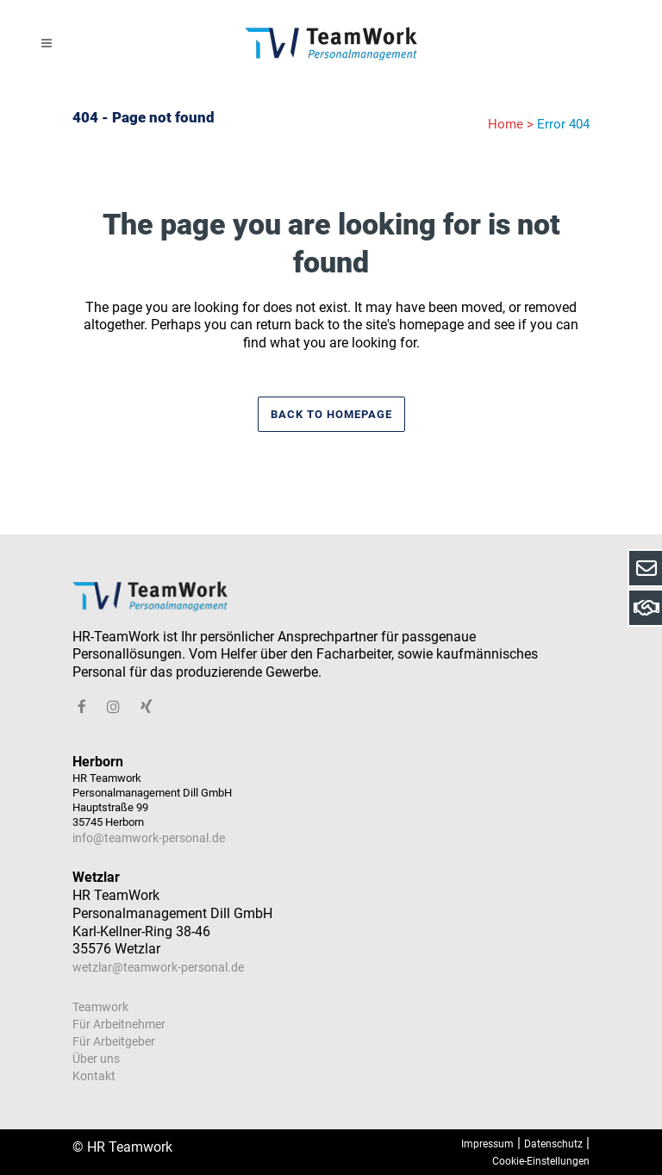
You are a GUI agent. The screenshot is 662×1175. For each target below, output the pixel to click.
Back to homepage (331, 414)
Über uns (96, 1059)
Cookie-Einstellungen (541, 1161)
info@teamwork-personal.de (148, 838)
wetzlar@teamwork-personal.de (158, 967)
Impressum (487, 1144)
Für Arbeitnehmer (119, 1024)
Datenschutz (553, 1144)
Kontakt (94, 1076)
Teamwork (100, 1007)
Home (505, 124)
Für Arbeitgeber (113, 1041)
